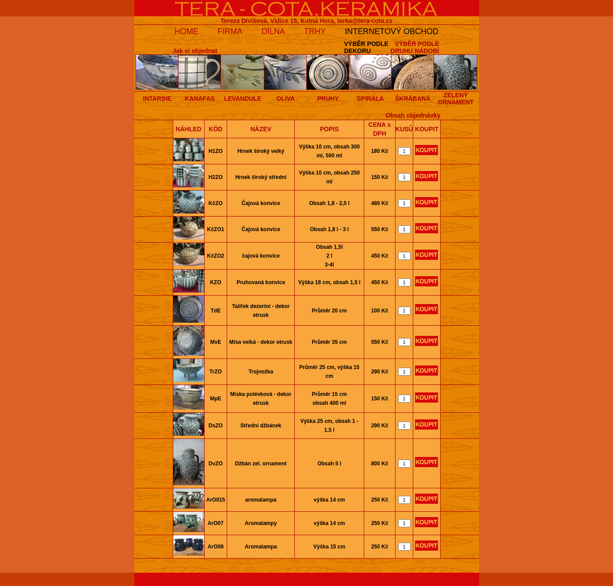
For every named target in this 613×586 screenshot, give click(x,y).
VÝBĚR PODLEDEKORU (366, 47)
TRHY (315, 31)
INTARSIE (157, 98)
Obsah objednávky (412, 115)
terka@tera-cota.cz (364, 20)
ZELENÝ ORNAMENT (456, 98)
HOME (186, 31)
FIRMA (229, 31)
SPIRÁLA (370, 98)
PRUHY (328, 98)
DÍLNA (273, 31)
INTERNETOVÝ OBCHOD (391, 31)
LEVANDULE (243, 98)
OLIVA (285, 98)
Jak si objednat (195, 50)
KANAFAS (200, 98)
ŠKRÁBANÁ (412, 98)
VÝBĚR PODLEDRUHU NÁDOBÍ (415, 47)
